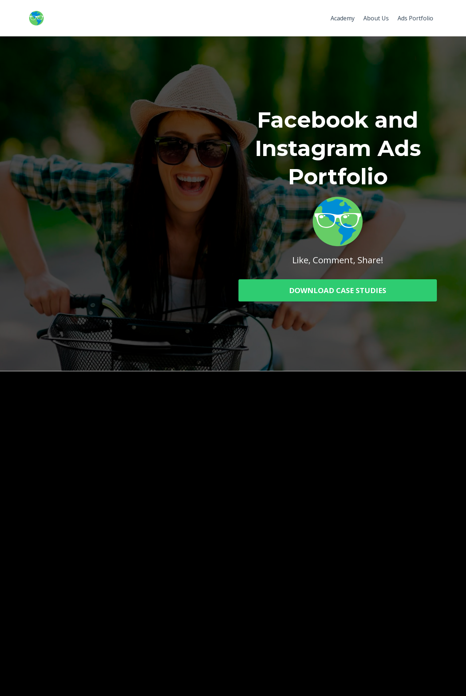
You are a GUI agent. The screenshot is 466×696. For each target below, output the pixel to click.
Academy (343, 18)
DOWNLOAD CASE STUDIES (337, 290)
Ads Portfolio (415, 18)
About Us (376, 18)
